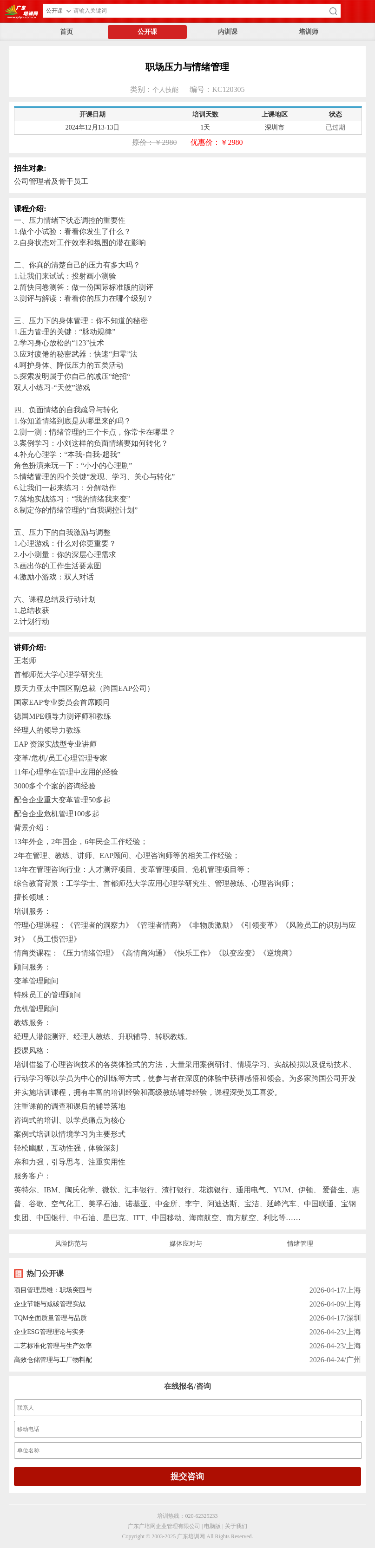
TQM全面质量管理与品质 (50, 1317)
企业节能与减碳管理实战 (50, 1304)
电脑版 (212, 1526)
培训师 (308, 31)
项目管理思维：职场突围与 (53, 1290)
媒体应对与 (186, 1243)
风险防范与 (71, 1243)
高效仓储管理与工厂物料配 (53, 1359)
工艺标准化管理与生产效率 (53, 1345)
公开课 (147, 31)
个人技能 (165, 89)
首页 (66, 31)
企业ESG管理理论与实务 (49, 1331)
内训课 (227, 31)
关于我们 (236, 1526)
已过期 (335, 127)
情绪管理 (300, 1243)
